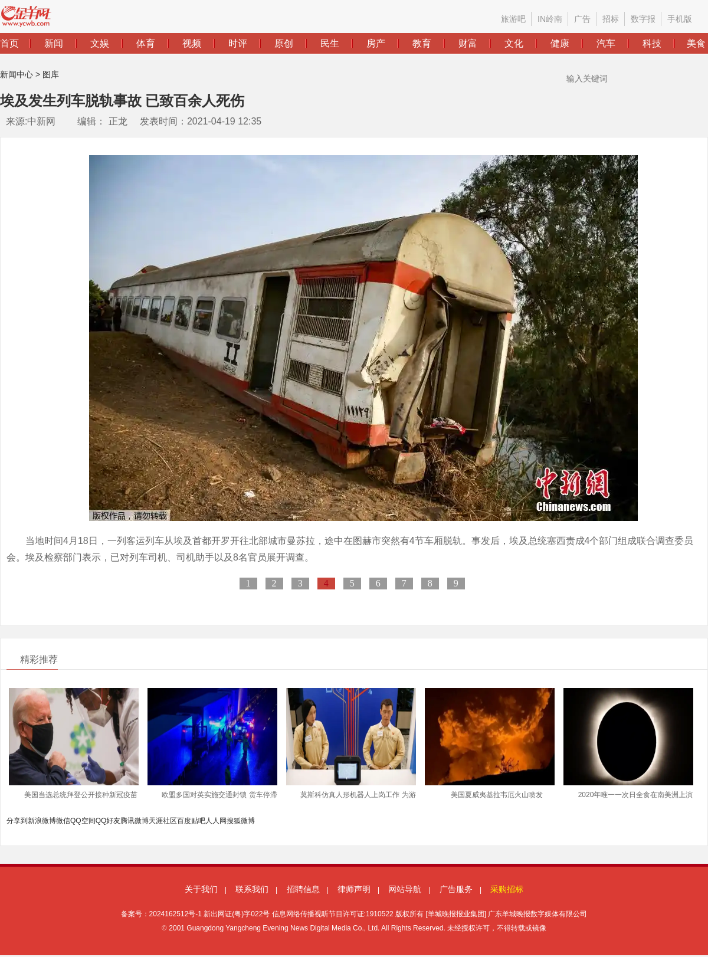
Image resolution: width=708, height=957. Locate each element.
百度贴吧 (191, 821)
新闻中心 (16, 74)
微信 (63, 821)
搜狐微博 (241, 821)
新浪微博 (42, 821)
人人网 (216, 821)
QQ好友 (108, 821)
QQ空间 (83, 821)
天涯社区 (163, 821)
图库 (50, 74)
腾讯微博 (134, 821)
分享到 (17, 821)
